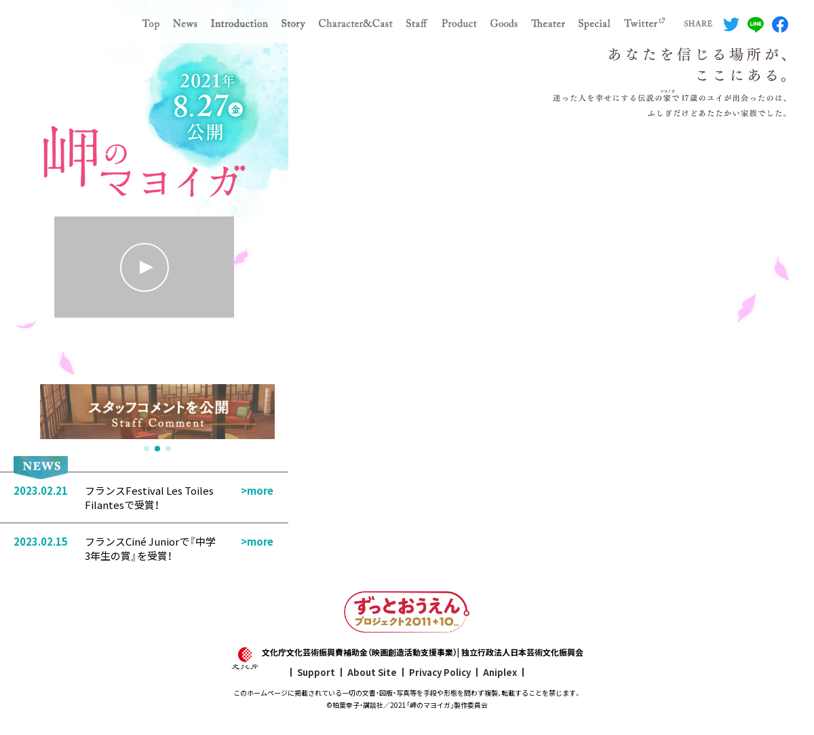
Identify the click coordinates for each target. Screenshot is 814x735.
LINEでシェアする (756, 24)
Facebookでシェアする (780, 24)
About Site (372, 672)
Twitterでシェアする (731, 24)
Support (316, 672)
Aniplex (500, 672)
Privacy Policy (440, 672)
